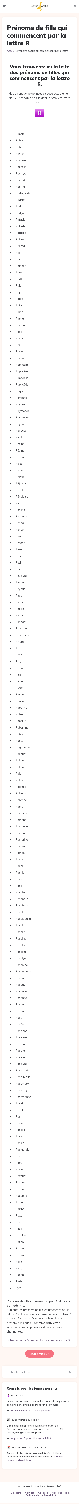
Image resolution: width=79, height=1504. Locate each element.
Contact (29, 1493)
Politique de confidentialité (41, 1496)
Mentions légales (61, 1493)
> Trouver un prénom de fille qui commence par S (38, 1341)
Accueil (11, 51)
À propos (43, 1493)
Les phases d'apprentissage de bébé (30, 1438)
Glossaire (16, 1493)
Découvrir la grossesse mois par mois (30, 1411)
